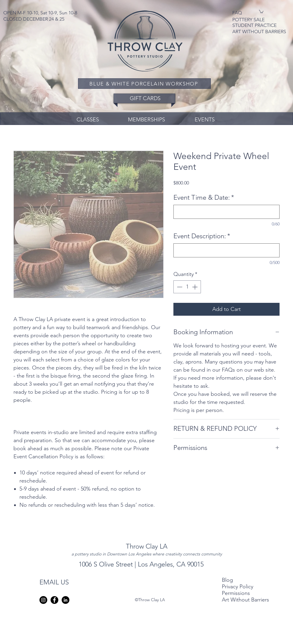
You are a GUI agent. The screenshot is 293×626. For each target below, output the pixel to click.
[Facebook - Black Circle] (54, 600)
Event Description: (201, 236)
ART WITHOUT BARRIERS (259, 31)
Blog (227, 580)
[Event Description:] (226, 250)
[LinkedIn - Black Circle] (65, 600)
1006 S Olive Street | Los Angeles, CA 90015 (142, 564)
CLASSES (88, 119)
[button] (261, 11)
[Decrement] (179, 287)
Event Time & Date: (203, 197)
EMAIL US (54, 582)
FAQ (237, 13)
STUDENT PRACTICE (254, 25)
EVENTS (205, 119)
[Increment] (195, 287)
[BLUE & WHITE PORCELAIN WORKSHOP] (144, 83)
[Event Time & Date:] (226, 211)
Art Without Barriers (245, 599)
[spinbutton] (187, 287)
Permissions (236, 593)
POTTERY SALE (249, 19)
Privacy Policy (238, 586)
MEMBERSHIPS (146, 119)
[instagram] (43, 600)
